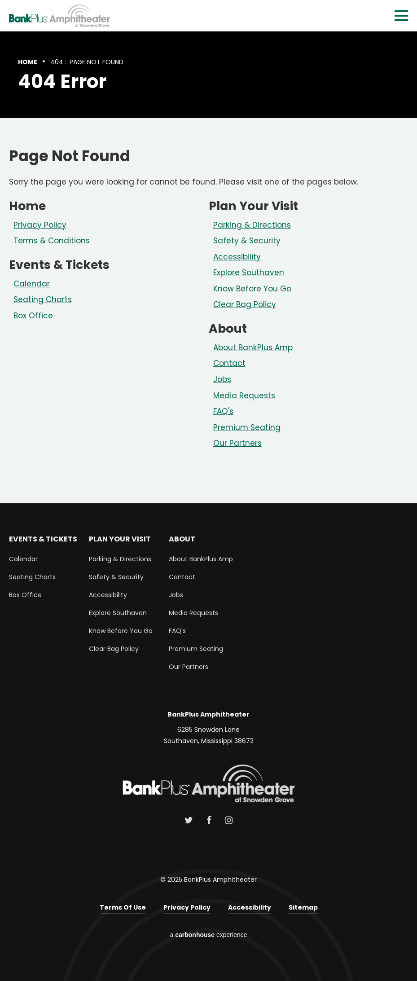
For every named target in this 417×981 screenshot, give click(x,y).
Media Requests (244, 395)
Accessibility (237, 256)
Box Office (33, 315)
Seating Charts (42, 299)
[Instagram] (229, 820)
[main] (208, 267)
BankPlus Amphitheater (59, 15)
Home (27, 61)
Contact (229, 363)
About (228, 328)
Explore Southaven (248, 272)
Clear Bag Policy (244, 304)
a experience (208, 934)
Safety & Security (247, 240)
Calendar (31, 283)
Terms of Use (123, 907)
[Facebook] (208, 820)
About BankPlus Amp (253, 347)
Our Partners (237, 443)
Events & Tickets (59, 264)
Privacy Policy (39, 225)
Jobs (222, 379)
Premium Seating (247, 427)
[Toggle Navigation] (401, 15)
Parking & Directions (252, 225)
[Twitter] (188, 820)
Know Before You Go (252, 288)
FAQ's (223, 411)
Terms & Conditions (51, 240)
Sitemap (303, 907)
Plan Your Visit (253, 206)
